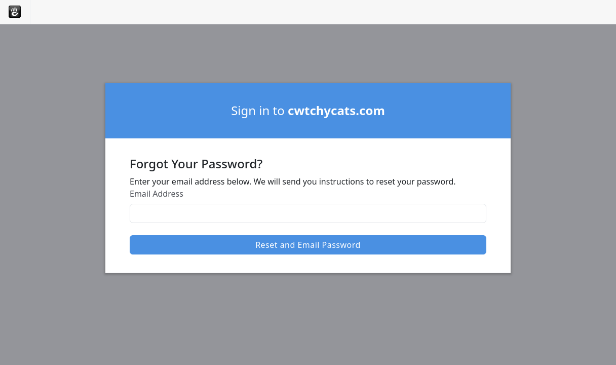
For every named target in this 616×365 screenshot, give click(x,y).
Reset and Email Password (308, 244)
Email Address (156, 193)
